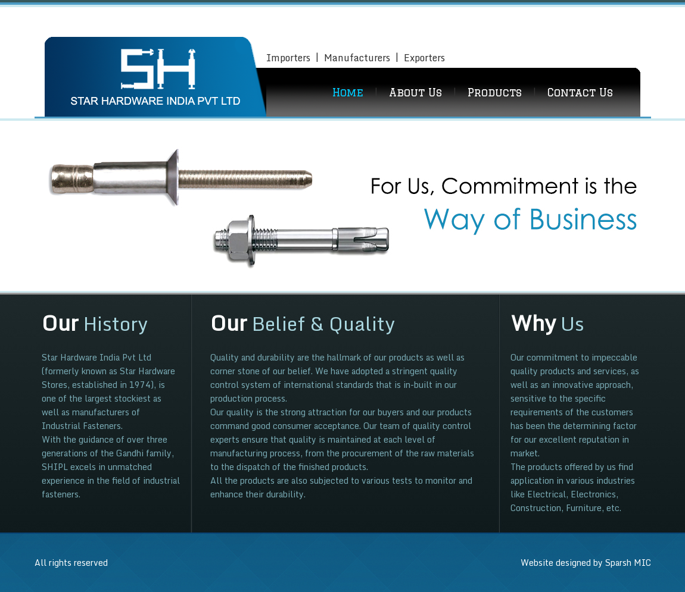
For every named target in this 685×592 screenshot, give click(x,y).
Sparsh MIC (628, 562)
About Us (415, 92)
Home (347, 92)
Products (495, 92)
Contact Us (580, 92)
